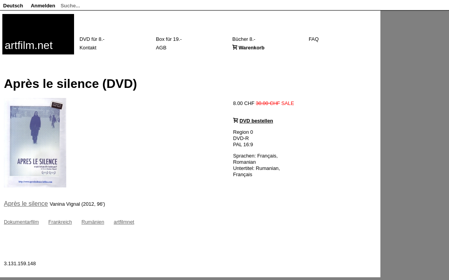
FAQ (314, 39)
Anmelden (43, 6)
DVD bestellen (256, 121)
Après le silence (26, 203)
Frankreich (60, 222)
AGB (161, 48)
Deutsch (13, 6)
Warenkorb (251, 48)
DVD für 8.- (92, 39)
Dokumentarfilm (21, 222)
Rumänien (92, 222)
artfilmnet (124, 222)
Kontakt (88, 48)
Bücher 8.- (243, 39)
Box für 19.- (169, 39)
